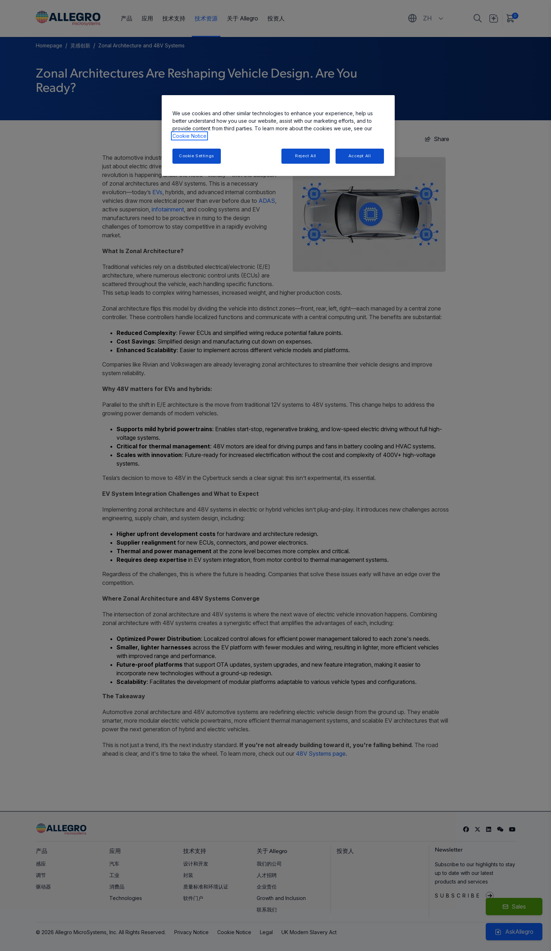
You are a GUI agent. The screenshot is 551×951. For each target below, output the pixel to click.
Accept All (359, 155)
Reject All (305, 155)
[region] (278, 135)
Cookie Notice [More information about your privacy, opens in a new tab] (189, 136)
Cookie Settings (196, 155)
